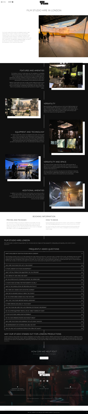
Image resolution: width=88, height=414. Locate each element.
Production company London (18, 39)
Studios (79, 2)
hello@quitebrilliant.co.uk (24, 228)
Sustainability (58, 398)
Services (73, 2)
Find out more (56, 412)
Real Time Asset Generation (33, 398)
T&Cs (65, 409)
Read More (6, 341)
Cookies (68, 409)
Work (84, 2)
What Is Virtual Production (47, 398)
